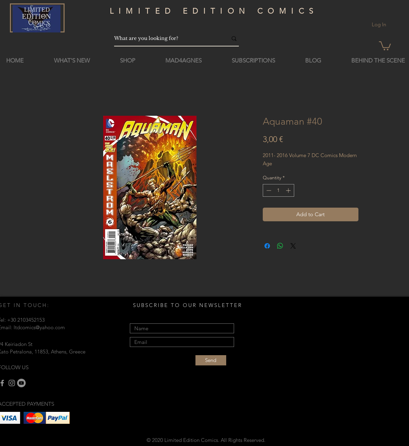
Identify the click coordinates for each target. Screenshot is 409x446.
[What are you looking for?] (165, 38)
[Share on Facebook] (267, 246)
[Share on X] (293, 246)
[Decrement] (268, 190)
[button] (385, 45)
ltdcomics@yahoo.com (39, 327)
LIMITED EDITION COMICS (214, 11)
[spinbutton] (278, 190)
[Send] (210, 360)
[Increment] (289, 190)
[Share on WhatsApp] (280, 246)
